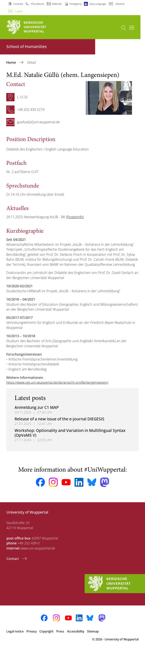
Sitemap (93, 631)
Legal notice (15, 631)
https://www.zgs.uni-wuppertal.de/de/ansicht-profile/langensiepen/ (57, 382)
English (19, 11)
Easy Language (97, 3)
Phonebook (37, 3)
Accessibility (75, 631)
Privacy (31, 631)
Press (60, 631)
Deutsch (120, 3)
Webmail (57, 3)
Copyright (46, 631)
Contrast (18, 3)
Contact (13, 558)
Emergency (75, 3)
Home (11, 62)
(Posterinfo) (75, 217)
